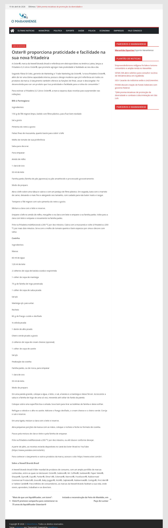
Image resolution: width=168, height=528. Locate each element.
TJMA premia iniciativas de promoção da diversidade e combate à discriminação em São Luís (59, 7)
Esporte (70, 30)
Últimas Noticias (26, 30)
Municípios (44, 30)
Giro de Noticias (19, 46)
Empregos (119, 30)
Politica (58, 30)
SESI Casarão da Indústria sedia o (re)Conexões (136, 80)
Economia (105, 30)
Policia (91, 30)
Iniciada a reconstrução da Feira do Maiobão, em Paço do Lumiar (86, 499)
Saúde (81, 30)
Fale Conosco (135, 30)
